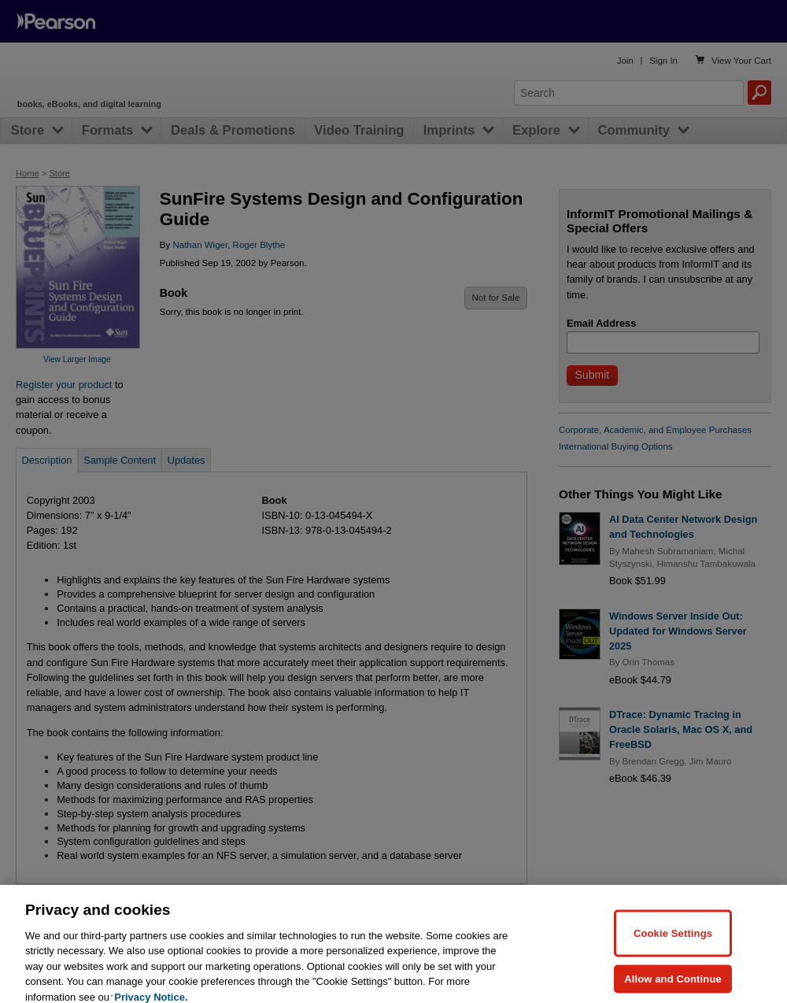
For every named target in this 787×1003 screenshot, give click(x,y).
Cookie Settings (673, 951)
